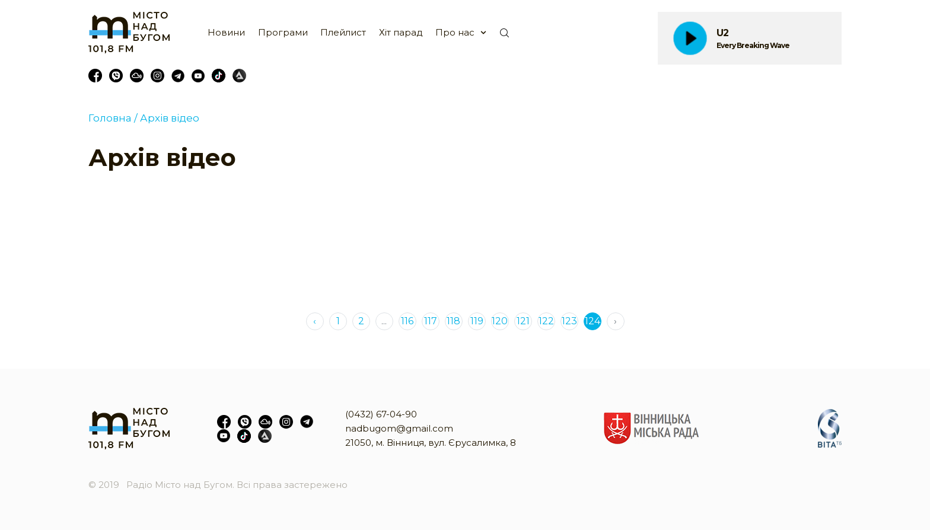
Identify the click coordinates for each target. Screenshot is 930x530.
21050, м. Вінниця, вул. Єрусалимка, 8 (430, 442)
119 (476, 321)
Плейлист (343, 32)
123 (569, 321)
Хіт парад (401, 32)
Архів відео (168, 118)
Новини (226, 32)
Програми (283, 32)
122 (546, 321)
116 (407, 321)
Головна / (113, 118)
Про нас (454, 32)
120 (500, 321)
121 (523, 321)
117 (430, 321)
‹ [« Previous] (314, 321)
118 (453, 321)
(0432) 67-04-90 (381, 414)
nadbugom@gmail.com (399, 428)
